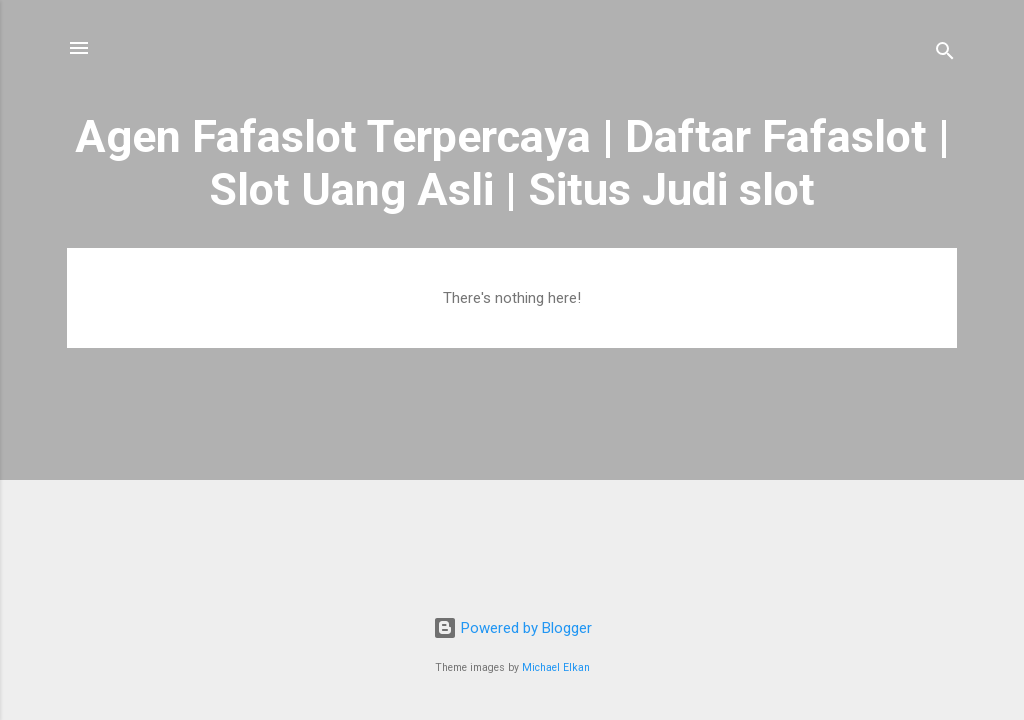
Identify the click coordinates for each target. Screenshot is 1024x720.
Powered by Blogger (512, 628)
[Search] (945, 54)
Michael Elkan (556, 667)
